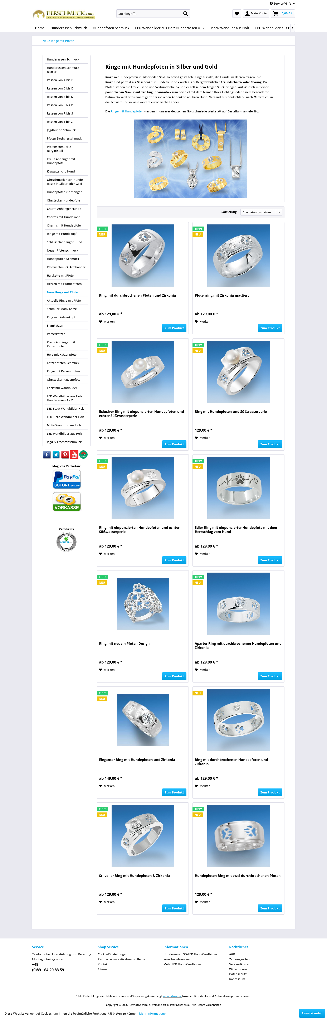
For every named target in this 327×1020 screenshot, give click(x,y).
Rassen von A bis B (60, 80)
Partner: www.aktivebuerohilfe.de (121, 959)
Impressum (237, 979)
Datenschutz (238, 974)
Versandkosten (239, 964)
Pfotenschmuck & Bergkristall (59, 149)
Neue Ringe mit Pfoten (63, 292)
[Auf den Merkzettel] (107, 321)
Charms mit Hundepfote (64, 225)
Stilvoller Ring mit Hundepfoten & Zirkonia (134, 876)
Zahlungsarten (239, 959)
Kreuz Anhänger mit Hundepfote (61, 161)
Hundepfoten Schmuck (63, 259)
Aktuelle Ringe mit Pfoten (65, 300)
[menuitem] (153, 13)
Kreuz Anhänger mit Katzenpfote (61, 344)
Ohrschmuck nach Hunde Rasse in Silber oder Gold (65, 182)
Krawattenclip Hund (61, 171)
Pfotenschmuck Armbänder (66, 267)
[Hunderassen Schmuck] (69, 28)
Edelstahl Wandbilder (62, 388)
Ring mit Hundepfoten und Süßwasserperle (231, 411)
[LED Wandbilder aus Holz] (275, 28)
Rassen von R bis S (60, 113)
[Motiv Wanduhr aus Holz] (230, 28)
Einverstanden (312, 1013)
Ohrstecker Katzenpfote (63, 380)
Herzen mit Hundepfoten (64, 284)
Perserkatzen (56, 334)
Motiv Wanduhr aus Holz (64, 425)
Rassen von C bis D (60, 88)
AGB (232, 954)
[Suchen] (185, 13)
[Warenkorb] (283, 13)
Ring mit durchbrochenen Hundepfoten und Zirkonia (231, 762)
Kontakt (103, 964)
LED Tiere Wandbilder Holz (65, 417)
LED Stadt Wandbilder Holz (65, 409)
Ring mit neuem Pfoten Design (124, 643)
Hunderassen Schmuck (63, 59)
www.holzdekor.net (177, 959)
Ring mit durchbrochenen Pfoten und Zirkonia (137, 295)
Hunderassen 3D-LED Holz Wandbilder (190, 954)
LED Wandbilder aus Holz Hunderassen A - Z (64, 398)
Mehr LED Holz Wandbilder (182, 964)
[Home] (40, 28)
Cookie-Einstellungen (112, 954)
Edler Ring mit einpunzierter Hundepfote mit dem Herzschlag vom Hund (236, 529)
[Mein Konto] (256, 13)
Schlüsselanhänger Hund (64, 242)
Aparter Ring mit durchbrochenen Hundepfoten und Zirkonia (238, 645)
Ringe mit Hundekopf (62, 234)
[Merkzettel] (236, 13)
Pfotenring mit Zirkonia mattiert (222, 295)
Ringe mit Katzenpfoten (63, 371)
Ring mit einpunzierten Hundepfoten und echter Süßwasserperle (139, 529)
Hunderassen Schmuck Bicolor (63, 70)
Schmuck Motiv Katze (62, 309)
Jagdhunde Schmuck (61, 130)
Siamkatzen (55, 325)
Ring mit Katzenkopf (61, 317)
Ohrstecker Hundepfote (63, 200)
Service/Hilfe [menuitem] (281, 3)
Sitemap (103, 969)
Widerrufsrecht (239, 969)
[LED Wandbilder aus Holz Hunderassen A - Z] (170, 28)
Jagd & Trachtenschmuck (64, 442)
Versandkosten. (172, 996)
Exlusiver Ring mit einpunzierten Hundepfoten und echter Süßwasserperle (141, 413)
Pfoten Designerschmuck (64, 138)
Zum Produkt (174, 328)
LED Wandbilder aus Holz (64, 434)
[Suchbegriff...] (153, 13)
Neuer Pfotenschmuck (62, 250)
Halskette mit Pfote (60, 275)
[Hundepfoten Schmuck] (111, 28)
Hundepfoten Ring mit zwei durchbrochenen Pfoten (238, 876)
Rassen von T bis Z (60, 122)
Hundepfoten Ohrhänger (64, 192)
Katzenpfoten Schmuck (63, 363)
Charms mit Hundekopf (63, 217)
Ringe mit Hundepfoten (127, 111)
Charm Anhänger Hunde (64, 209)
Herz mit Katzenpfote (62, 354)
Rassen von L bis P (60, 105)
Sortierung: (229, 212)
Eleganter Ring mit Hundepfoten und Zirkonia (137, 760)
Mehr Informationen (153, 1013)
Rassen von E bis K (60, 97)
